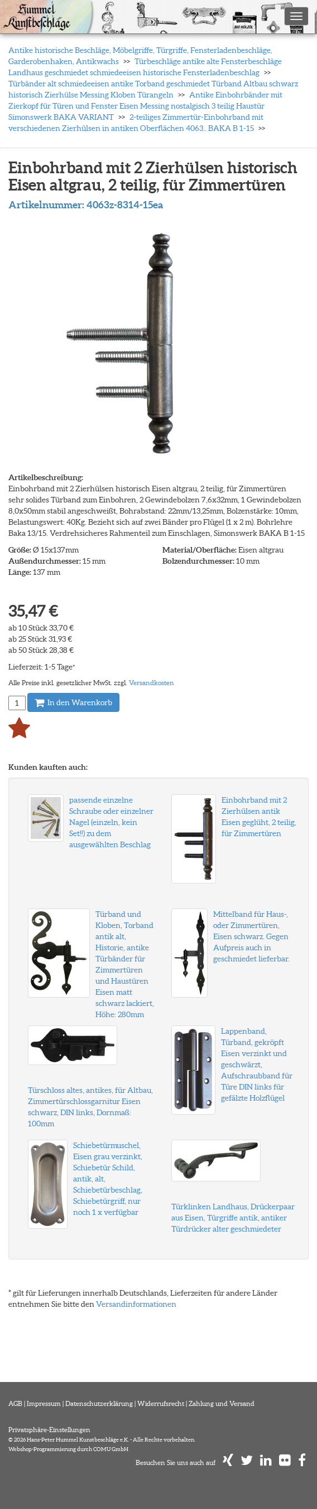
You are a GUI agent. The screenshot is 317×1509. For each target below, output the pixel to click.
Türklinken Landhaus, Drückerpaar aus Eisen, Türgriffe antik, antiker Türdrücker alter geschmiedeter (233, 1217)
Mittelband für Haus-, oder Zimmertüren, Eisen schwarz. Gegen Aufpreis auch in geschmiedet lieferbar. (251, 936)
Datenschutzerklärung (99, 1403)
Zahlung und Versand (221, 1403)
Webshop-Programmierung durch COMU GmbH (68, 1449)
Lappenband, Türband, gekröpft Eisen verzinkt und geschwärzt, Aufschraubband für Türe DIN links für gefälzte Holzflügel (256, 1064)
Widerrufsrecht (160, 1403)
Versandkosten (151, 682)
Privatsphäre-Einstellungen (49, 1429)
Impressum (44, 1403)
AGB (15, 1403)
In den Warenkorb (73, 702)
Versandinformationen (136, 1304)
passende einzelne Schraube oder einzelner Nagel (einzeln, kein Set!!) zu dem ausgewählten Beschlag (111, 822)
